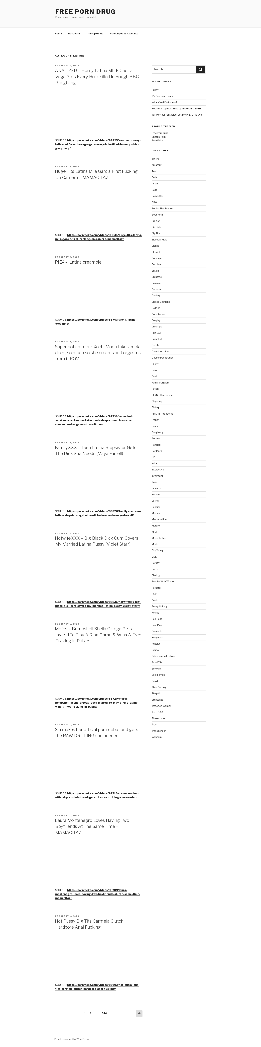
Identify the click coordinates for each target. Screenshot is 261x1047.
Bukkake (156, 283)
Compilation (158, 314)
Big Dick (156, 227)
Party (155, 569)
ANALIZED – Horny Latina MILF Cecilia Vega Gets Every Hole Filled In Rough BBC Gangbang (97, 76)
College (156, 307)
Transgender (159, 730)
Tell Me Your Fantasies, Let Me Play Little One (177, 114)
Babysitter (157, 196)
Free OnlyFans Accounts (124, 33)
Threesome (158, 718)
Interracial (157, 475)
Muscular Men (159, 538)
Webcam (157, 737)
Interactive (158, 469)
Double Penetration (162, 357)
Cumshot (157, 339)
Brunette (157, 276)
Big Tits (156, 233)
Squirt (155, 681)
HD (153, 457)
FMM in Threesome (162, 413)
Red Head (157, 618)
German (156, 438)
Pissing (156, 575)
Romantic (157, 631)
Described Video (161, 351)
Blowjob (156, 252)
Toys (154, 724)
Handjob (156, 444)
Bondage (157, 258)
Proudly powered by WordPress (71, 1039)
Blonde (155, 245)
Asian (155, 183)
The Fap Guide (94, 33)
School (155, 650)
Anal (154, 171)
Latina (155, 500)
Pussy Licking (159, 606)
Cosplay (156, 320)
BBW (154, 202)
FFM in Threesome (162, 395)
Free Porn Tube (160, 133)
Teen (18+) (157, 712)
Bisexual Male (159, 239)
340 (105, 1013)
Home (58, 33)
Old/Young (157, 550)
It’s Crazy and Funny (162, 96)
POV (154, 594)
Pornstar (156, 587)
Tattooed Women (161, 705)
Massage (157, 513)
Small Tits (157, 662)
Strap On (156, 693)
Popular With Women (163, 581)
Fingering (157, 401)
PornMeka (157, 140)
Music (155, 544)
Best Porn (74, 33)
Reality (155, 612)
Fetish (155, 388)
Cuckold (156, 332)
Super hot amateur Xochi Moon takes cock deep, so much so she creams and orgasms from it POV (98, 352)
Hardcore (157, 450)
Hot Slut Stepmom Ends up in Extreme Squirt (176, 108)
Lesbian (156, 507)
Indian (155, 463)
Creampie (157, 326)
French (155, 419)
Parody (155, 562)
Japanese (157, 488)
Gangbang (157, 432)
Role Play (157, 625)
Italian (155, 482)
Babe (154, 189)
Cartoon (156, 289)
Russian (156, 643)
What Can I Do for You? (164, 102)
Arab (154, 177)
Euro (154, 370)
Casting (156, 295)
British (155, 270)
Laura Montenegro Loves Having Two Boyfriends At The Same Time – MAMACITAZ (92, 826)
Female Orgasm (160, 382)
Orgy (154, 556)
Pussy (155, 89)
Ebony (155, 364)
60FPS (155, 158)
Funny (155, 426)
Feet (154, 376)
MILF (154, 531)
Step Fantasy (159, 687)
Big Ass (156, 221)
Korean (156, 494)
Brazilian (156, 264)
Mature (156, 525)
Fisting (155, 407)
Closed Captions (161, 301)
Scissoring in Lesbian (163, 656)
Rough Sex (158, 637)
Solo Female (158, 674)
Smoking (156, 668)
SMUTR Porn (159, 136)
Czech (155, 345)
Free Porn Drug (85, 11)
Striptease (157, 699)
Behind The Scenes (162, 208)
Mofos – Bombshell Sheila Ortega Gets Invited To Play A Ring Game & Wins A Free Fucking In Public (98, 634)
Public (155, 600)
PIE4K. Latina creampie (78, 262)
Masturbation (159, 519)
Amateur (156, 164)
